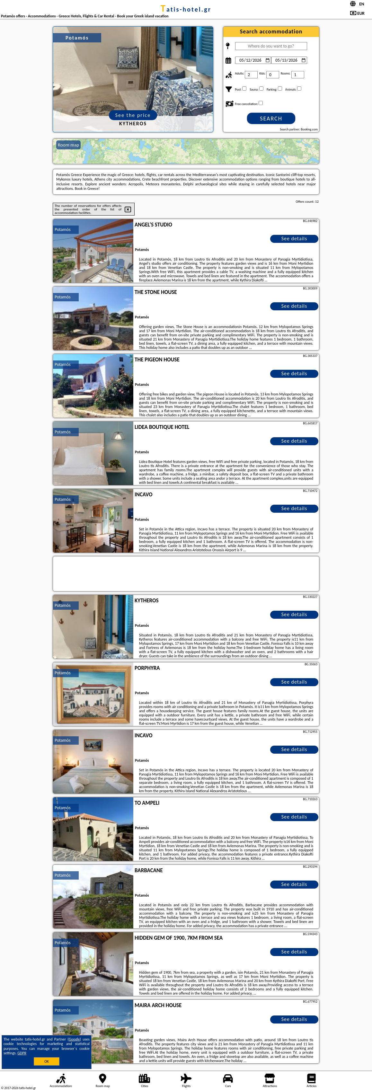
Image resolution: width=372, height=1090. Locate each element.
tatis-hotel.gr (186, 9)
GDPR (21, 1053)
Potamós (63, 229)
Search (271, 118)
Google (74, 1039)
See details (294, 238)
